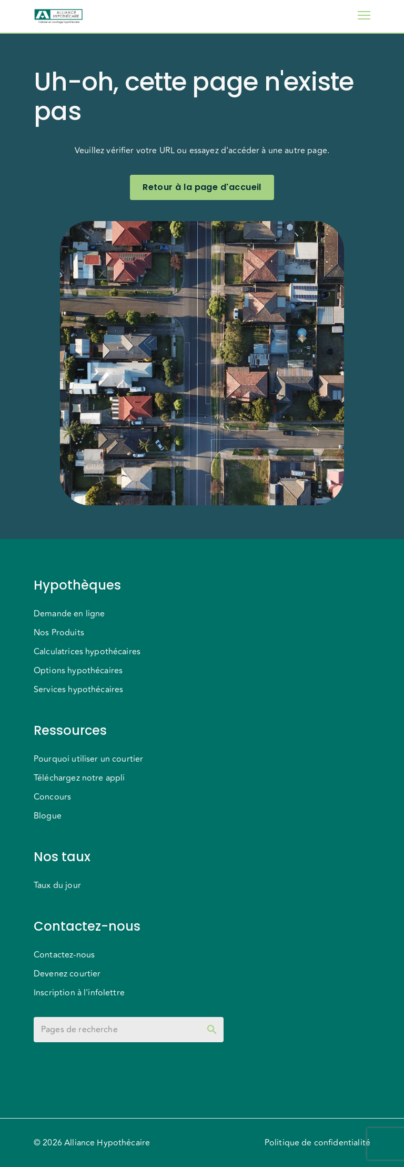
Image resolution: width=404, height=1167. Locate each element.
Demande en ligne (69, 613)
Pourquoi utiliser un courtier (88, 759)
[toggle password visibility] (212, 1029)
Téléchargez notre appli (79, 778)
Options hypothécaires (78, 670)
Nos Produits (59, 632)
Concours (52, 797)
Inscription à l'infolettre (79, 992)
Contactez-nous (64, 955)
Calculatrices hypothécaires (87, 651)
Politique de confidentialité (317, 1142)
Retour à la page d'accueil (202, 187)
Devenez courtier (67, 973)
